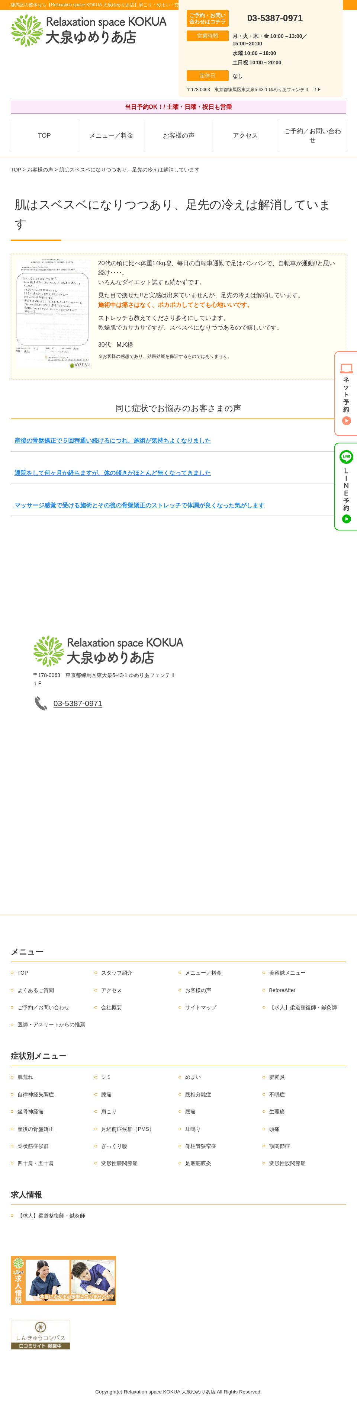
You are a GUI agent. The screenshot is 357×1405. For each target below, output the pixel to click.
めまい (193, 1077)
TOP (44, 135)
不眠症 (277, 1094)
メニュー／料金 (111, 135)
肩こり (109, 1111)
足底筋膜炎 (198, 1163)
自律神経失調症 (35, 1094)
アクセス (245, 135)
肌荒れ (25, 1077)
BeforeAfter (282, 990)
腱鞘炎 (277, 1077)
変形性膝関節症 (119, 1163)
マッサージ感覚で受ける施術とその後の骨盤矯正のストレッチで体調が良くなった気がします (139, 505)
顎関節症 (279, 1146)
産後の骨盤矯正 (35, 1129)
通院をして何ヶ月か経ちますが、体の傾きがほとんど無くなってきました (113, 473)
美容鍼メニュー (287, 973)
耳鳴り (193, 1129)
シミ (106, 1077)
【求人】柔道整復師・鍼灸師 (303, 1007)
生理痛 (277, 1111)
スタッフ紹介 (116, 973)
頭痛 (274, 1129)
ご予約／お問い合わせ (312, 136)
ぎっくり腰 (114, 1146)
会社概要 (111, 1007)
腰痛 (190, 1111)
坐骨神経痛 (30, 1111)
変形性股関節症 (287, 1163)
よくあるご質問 (35, 990)
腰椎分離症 (198, 1094)
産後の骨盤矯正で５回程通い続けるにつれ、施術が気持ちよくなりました (113, 440)
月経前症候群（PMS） (127, 1129)
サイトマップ (200, 1007)
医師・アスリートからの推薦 (51, 1024)
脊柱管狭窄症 (200, 1146)
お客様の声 (178, 135)
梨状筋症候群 (33, 1146)
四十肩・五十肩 (35, 1163)
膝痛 (106, 1094)
